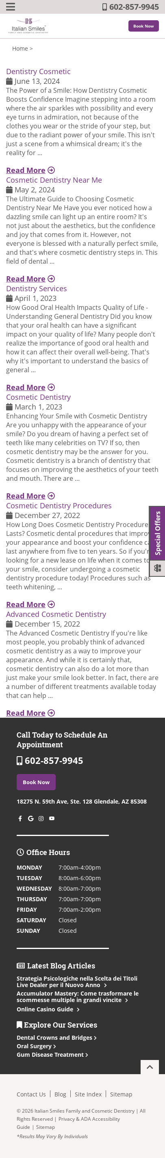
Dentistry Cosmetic (38, 71)
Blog (60, 1094)
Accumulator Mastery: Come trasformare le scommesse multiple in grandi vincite (78, 997)
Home (20, 48)
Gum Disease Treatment (52, 1054)
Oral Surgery (36, 1046)
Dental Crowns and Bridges (57, 1037)
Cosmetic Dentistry (38, 397)
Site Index (88, 1094)
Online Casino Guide (47, 1009)
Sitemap (121, 1094)
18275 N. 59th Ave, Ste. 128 (82, 801)
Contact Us (31, 1094)
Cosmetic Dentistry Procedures (59, 505)
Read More (30, 170)
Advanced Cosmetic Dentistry (56, 614)
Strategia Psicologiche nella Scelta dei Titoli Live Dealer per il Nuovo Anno (77, 982)
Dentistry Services (36, 288)
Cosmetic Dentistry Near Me (54, 180)
